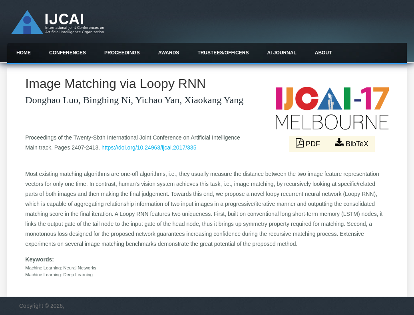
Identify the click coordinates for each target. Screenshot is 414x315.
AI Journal (281, 53)
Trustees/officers (223, 53)
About (323, 53)
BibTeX (351, 143)
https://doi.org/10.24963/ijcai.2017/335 (149, 147)
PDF (309, 143)
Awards (168, 53)
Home (23, 53)
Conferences (67, 53)
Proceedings (122, 53)
